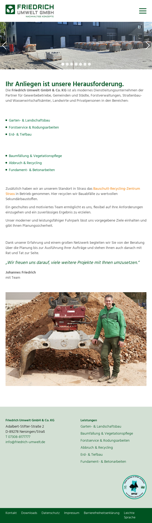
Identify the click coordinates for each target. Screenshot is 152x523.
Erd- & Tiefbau (20, 135)
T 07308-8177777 (18, 437)
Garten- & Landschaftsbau (29, 121)
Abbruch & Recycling (25, 163)
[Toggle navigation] (142, 11)
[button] (4, 45)
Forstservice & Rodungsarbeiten (34, 128)
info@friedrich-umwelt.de (25, 442)
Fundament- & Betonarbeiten (32, 170)
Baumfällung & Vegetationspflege (35, 156)
